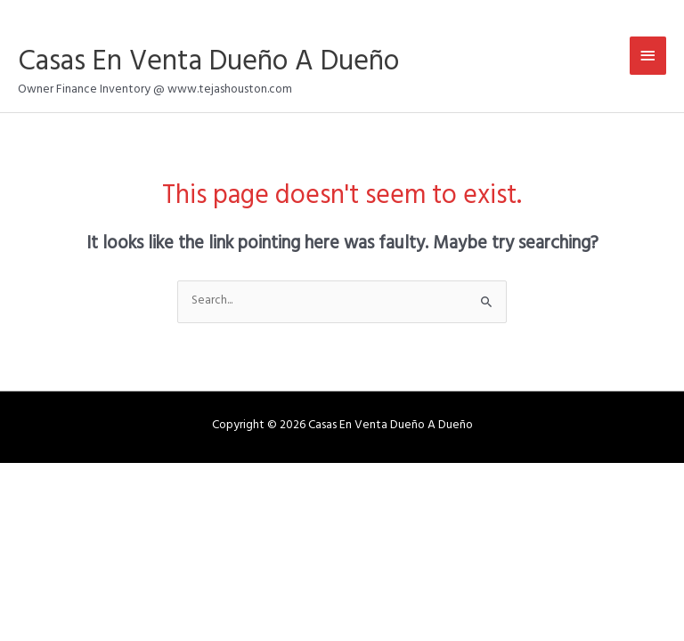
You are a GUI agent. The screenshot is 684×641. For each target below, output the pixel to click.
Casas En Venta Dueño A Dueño (208, 64)
